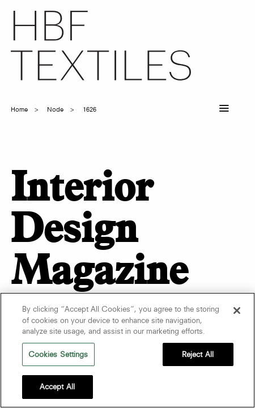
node (55, 109)
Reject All (198, 354)
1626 (89, 109)
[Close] (236, 310)
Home (19, 109)
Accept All (57, 386)
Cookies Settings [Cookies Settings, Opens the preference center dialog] (58, 354)
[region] (127, 350)
